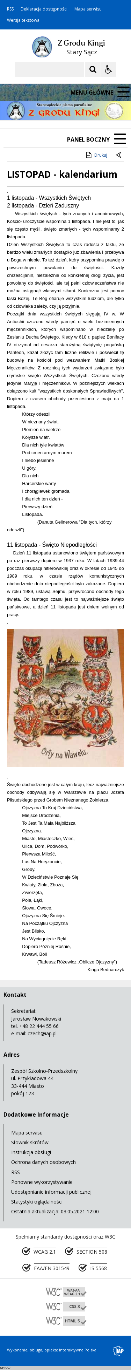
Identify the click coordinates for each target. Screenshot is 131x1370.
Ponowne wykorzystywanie (42, 1182)
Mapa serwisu (88, 9)
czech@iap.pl (42, 1033)
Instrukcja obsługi (31, 1152)
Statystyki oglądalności (37, 1201)
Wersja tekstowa (23, 20)
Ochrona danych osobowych (43, 1162)
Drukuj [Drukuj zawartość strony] (96, 155)
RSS (10, 9)
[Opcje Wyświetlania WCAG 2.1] (108, 69)
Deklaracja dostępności (44, 9)
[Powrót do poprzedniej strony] (119, 155)
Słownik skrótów (30, 1142)
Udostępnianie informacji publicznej (51, 1191)
